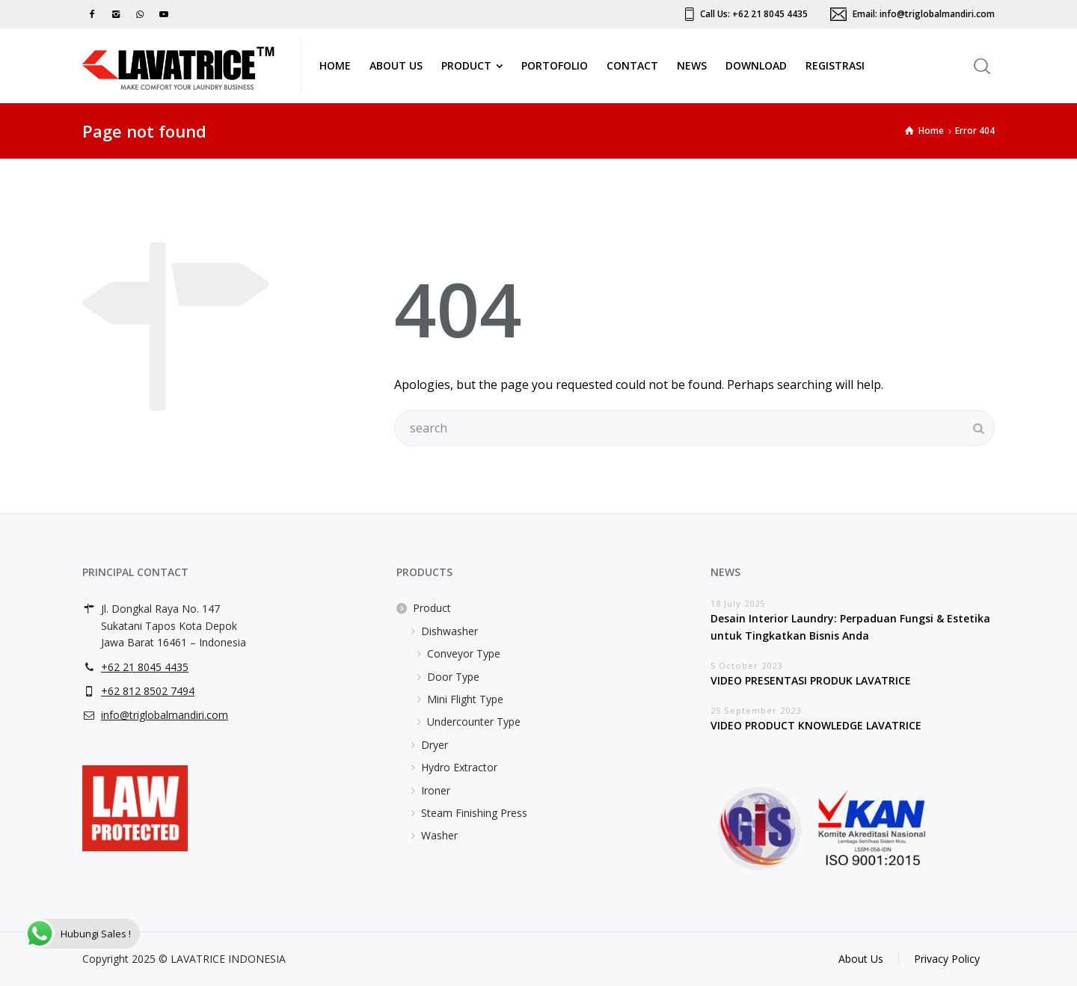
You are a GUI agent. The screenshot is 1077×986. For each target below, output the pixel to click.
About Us (860, 959)
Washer (439, 835)
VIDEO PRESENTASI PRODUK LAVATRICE (811, 680)
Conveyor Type (463, 653)
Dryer (434, 745)
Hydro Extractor (459, 767)
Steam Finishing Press (474, 813)
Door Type (453, 677)
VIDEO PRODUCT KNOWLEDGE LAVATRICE (816, 725)
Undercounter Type (474, 721)
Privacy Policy (947, 959)
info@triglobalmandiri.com (164, 715)
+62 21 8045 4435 (144, 667)
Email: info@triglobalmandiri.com (924, 13)
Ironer (435, 790)
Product (432, 608)
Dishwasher (449, 631)
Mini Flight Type (465, 699)
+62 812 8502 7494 (147, 691)
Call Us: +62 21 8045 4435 (754, 13)
